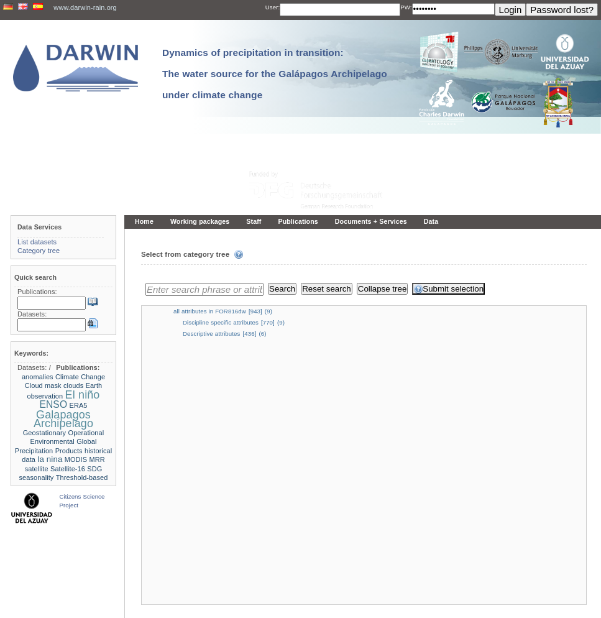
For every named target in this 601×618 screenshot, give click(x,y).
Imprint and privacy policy (301, 596)
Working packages (199, 221)
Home (144, 221)
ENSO (53, 404)
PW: (405, 7)
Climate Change (80, 376)
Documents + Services (371, 221)
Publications (298, 221)
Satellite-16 (67, 469)
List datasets (37, 242)
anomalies (37, 376)
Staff (253, 221)
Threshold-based (82, 477)
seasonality (36, 477)
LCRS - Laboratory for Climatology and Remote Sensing (329, 605)
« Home (146, 579)
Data (431, 221)
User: (272, 7)
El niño (82, 395)
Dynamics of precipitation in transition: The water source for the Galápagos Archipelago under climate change (274, 73)
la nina (49, 459)
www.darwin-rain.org (84, 7)
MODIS (76, 459)
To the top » (576, 579)
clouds (73, 385)
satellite (36, 469)
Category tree (38, 250)
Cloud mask (43, 385)
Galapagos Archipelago (63, 419)
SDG (94, 469)
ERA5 (79, 405)
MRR (97, 459)
